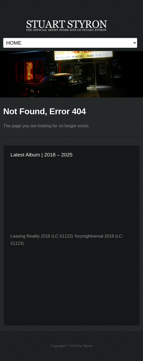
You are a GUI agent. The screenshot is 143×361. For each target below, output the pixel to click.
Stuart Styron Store (71, 74)
